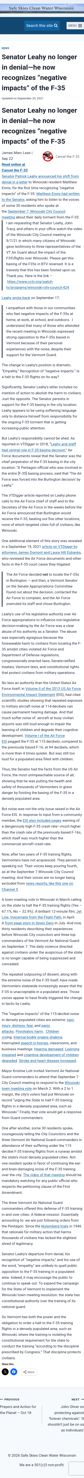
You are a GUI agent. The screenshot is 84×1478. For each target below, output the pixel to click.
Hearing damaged (48, 1049)
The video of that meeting (44, 1175)
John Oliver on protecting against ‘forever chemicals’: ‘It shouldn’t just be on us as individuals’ (65, 1414)
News (5, 48)
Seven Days (45, 923)
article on (50, 546)
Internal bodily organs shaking (38, 1037)
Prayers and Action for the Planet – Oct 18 (19, 1405)
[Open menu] (75, 25)
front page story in (20, 923)
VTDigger (65, 546)
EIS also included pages (42, 820)
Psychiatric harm (29, 1031)
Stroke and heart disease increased (47, 1061)
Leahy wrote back (16, 298)
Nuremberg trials (54, 1226)
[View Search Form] (42, 26)
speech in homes (34, 1043)
